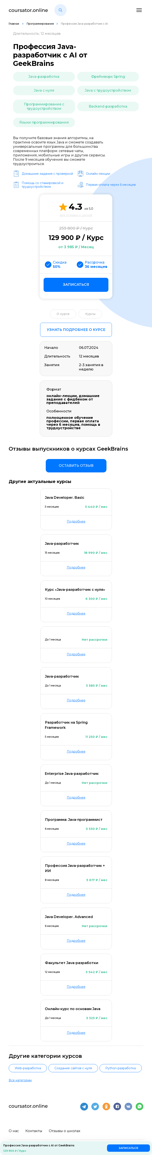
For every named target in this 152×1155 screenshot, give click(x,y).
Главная (14, 23)
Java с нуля (44, 90)
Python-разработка (120, 1068)
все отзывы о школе (76, 215)
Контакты (33, 1130)
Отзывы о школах (64, 1130)
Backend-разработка (108, 106)
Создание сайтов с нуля (73, 1068)
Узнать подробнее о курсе (76, 330)
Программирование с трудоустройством (44, 106)
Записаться (76, 285)
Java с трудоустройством (108, 90)
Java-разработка (43, 77)
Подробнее (76, 521)
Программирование (40, 23)
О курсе (63, 314)
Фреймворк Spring (108, 77)
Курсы (90, 314)
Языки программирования (44, 122)
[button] (60, 10)
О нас (14, 1130)
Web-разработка (28, 1068)
